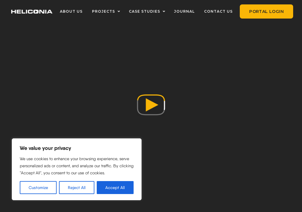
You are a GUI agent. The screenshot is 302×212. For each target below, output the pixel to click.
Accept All (115, 187)
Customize (38, 187)
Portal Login (266, 11)
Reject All (77, 187)
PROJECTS (103, 11)
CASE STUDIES (144, 11)
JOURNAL (184, 11)
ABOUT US (71, 11)
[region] (77, 169)
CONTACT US (218, 11)
